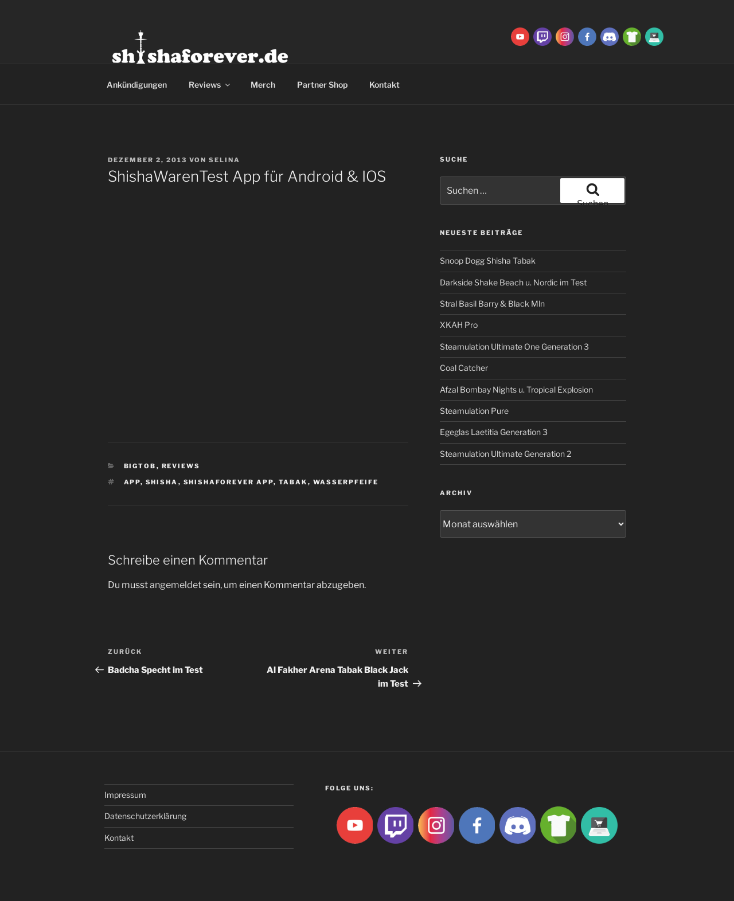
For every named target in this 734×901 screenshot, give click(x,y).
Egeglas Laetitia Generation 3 (494, 432)
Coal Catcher (464, 368)
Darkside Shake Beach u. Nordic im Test (513, 282)
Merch (263, 84)
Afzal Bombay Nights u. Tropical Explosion (516, 389)
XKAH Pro (459, 325)
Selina (224, 160)
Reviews (210, 84)
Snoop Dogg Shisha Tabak (488, 260)
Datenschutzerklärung (145, 816)
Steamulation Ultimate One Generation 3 (514, 346)
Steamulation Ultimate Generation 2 (505, 454)
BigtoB (140, 466)
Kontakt (384, 84)
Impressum (125, 795)
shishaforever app (229, 482)
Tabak (293, 482)
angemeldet (175, 584)
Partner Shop (322, 84)
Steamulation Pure (474, 411)
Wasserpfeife (346, 482)
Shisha (162, 482)
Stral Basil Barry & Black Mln (492, 303)
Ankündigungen (137, 84)
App (132, 482)
